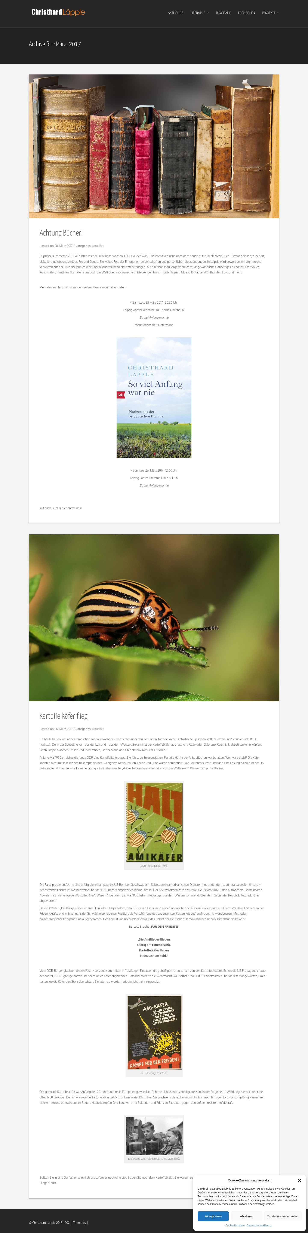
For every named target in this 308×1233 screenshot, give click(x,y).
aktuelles (175, 13)
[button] (299, 1180)
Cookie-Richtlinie (235, 1225)
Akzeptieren (213, 1216)
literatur (200, 13)
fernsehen (246, 13)
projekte (270, 13)
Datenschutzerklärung (259, 1225)
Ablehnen (246, 1216)
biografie (223, 13)
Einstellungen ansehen (283, 1216)
